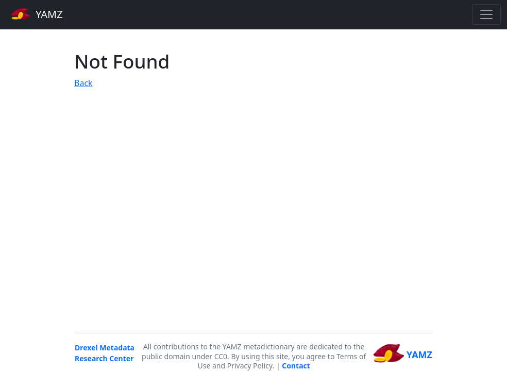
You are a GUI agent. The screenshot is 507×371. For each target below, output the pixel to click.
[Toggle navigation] (486, 14)
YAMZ (37, 14)
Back (83, 83)
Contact (296, 365)
